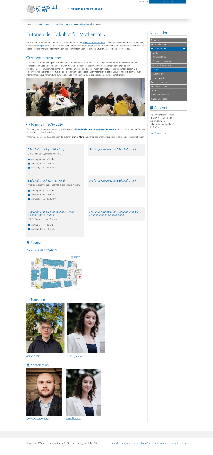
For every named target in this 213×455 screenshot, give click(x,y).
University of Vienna (47, 24)
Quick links (168, 1)
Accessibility (133, 443)
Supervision (158, 74)
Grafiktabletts (159, 78)
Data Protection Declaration (154, 443)
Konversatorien (159, 57)
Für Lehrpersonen (159, 82)
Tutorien (156, 69)
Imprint (121, 443)
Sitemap (113, 443)
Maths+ (156, 53)
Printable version (178, 443)
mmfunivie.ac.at (158, 133)
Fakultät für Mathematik (94, 42)
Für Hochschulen (159, 86)
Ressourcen (156, 40)
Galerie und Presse (159, 99)
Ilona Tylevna (74, 356)
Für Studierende (86, 24)
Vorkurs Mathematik (162, 65)
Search (143, 1)
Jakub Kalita (33, 356)
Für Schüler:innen (159, 44)
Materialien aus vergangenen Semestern (96, 129)
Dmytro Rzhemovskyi (38, 418)
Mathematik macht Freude (86, 8)
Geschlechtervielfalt (160, 94)
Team (153, 90)
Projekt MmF (44, 45)
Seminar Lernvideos (162, 61)
